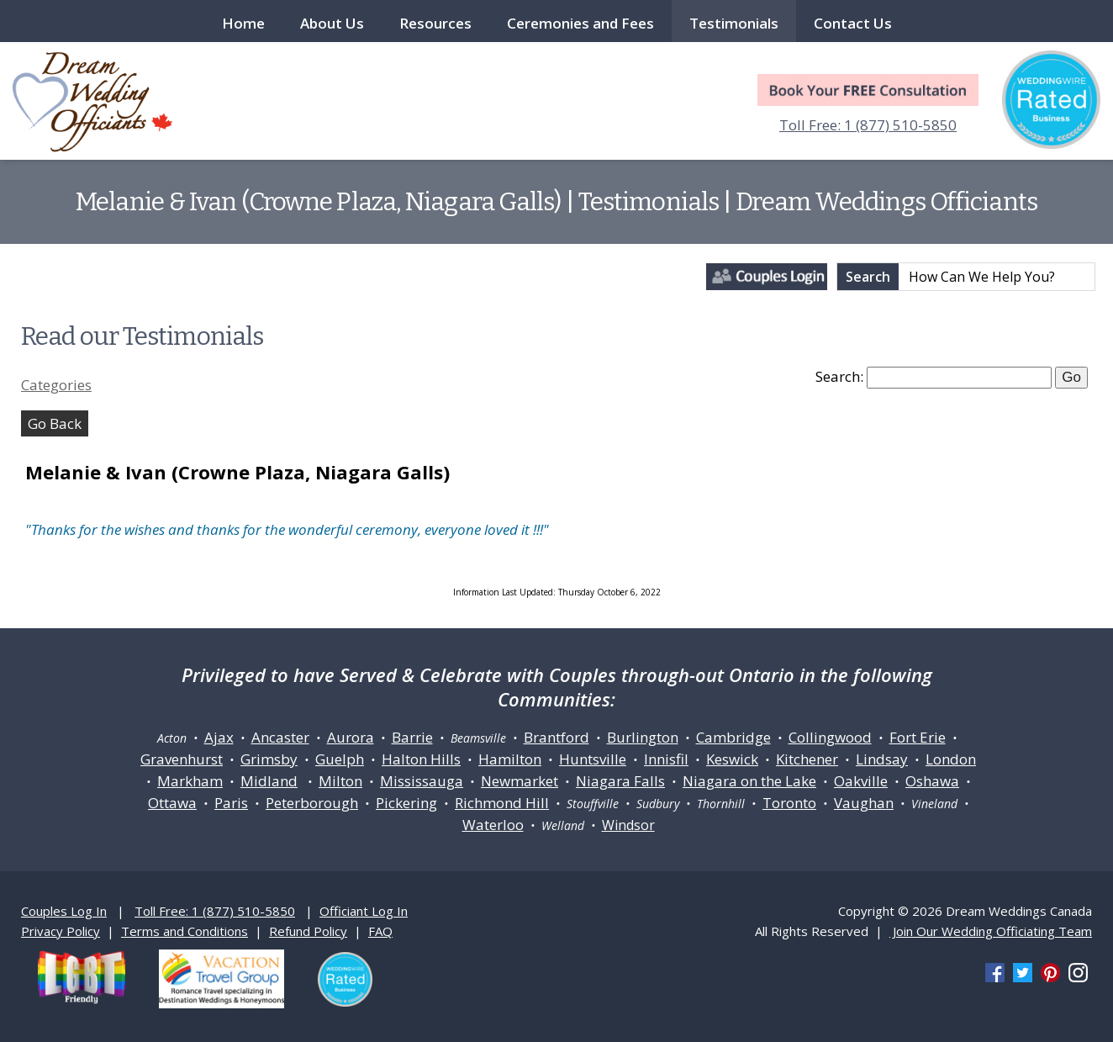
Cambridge (733, 737)
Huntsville (592, 759)
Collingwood (830, 737)
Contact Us (853, 23)
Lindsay (882, 759)
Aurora (350, 737)
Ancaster (280, 737)
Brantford (556, 737)
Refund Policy (308, 931)
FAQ (380, 931)
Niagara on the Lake (749, 781)
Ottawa (172, 802)
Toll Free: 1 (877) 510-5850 (868, 125)
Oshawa (932, 781)
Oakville (861, 781)
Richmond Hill (502, 802)
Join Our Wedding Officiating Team (990, 931)
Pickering (406, 802)
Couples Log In (64, 910)
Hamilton (509, 759)
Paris (231, 802)
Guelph (339, 759)
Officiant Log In (363, 910)
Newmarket (519, 781)
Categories (56, 384)
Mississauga (421, 781)
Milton (340, 781)
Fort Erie (917, 737)
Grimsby (269, 759)
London (951, 759)
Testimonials (733, 23)
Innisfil (666, 759)
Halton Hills (421, 759)
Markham (190, 781)
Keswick (732, 759)
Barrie (412, 737)
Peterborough (312, 802)
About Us (332, 23)
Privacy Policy (60, 931)
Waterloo (493, 824)
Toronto (789, 802)
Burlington (642, 737)
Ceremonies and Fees (580, 23)
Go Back (55, 423)
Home (243, 23)
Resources (435, 23)
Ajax (219, 737)
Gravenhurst (181, 759)
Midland (269, 781)
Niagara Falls (620, 781)
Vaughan (864, 802)
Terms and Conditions (184, 931)
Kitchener (807, 759)
